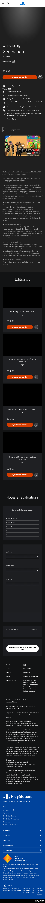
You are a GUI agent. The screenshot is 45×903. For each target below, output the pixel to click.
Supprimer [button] (35, 629)
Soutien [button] (22, 840)
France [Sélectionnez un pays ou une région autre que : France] (9, 885)
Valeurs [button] (22, 835)
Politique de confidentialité (16, 889)
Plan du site (33, 890)
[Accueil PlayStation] (23, 3)
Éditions (9, 552)
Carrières (6, 813)
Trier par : (10, 579)
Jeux (12, 802)
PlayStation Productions (11, 819)
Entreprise (6, 822)
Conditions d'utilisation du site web (26, 890)
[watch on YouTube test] (35, 152)
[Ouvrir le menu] (2, 3)
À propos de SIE (8, 810)
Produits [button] (22, 830)
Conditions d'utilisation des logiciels (40, 891)
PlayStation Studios (9, 816)
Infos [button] (22, 807)
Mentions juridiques (6, 889)
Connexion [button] (22, 850)
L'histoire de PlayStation (11, 825)
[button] (23, 146)
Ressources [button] (22, 845)
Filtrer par (10, 566)
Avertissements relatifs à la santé (17, 762)
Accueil (5, 802)
